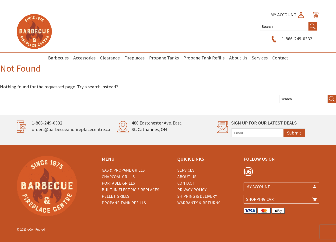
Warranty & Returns (198, 202)
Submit (294, 133)
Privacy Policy (191, 189)
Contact (280, 58)
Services (260, 58)
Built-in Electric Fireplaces (130, 189)
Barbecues (58, 58)
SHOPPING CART (261, 199)
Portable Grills (118, 183)
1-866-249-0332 (291, 38)
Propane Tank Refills (203, 58)
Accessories (84, 58)
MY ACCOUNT (287, 14)
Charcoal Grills (118, 176)
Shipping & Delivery (197, 196)
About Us (238, 58)
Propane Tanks (164, 58)
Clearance (110, 58)
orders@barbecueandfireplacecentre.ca (71, 129)
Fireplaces (134, 58)
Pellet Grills (115, 196)
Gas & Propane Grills (123, 170)
